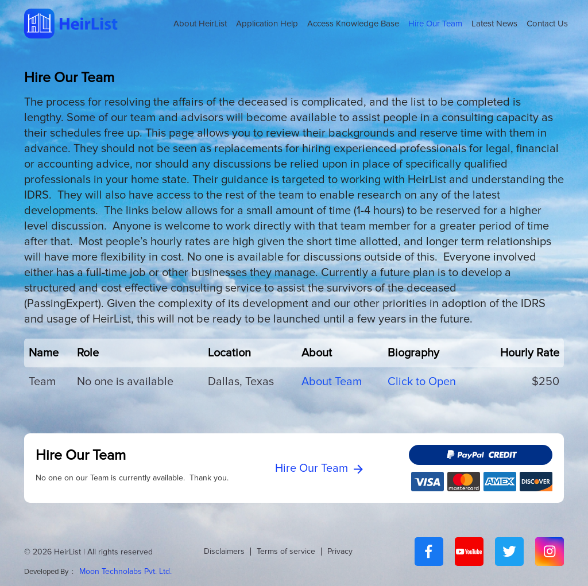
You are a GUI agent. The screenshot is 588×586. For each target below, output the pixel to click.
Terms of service (286, 551)
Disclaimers (224, 551)
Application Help (267, 23)
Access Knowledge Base (353, 23)
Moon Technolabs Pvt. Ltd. (125, 571)
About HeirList (200, 23)
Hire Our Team (435, 23)
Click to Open (422, 382)
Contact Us (547, 23)
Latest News (494, 23)
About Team (331, 382)
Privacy (340, 551)
